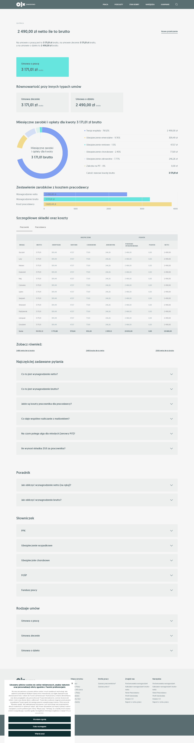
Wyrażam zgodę (39, 719)
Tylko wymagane (39, 726)
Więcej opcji (39, 734)
